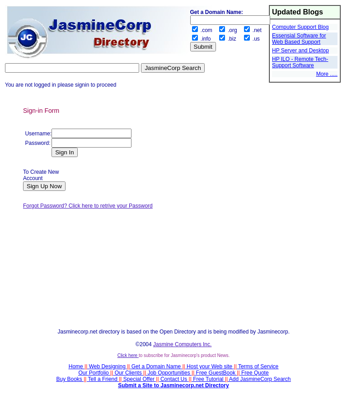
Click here (128, 355)
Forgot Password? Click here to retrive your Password (88, 206)
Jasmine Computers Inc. (182, 344)
